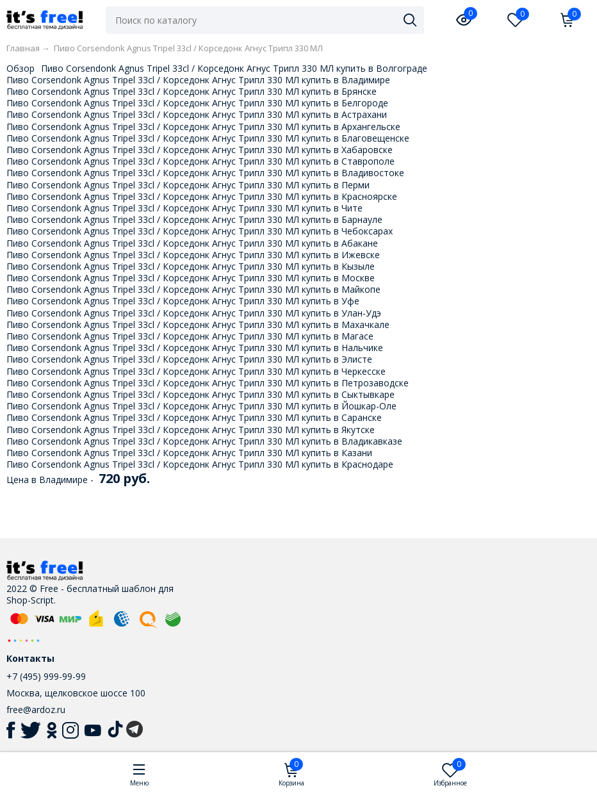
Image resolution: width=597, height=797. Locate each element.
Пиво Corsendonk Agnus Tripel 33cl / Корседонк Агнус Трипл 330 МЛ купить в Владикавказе (204, 441)
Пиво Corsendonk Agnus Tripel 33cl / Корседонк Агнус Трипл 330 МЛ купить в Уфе (182, 301)
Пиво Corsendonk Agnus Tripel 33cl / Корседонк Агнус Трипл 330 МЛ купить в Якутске (190, 429)
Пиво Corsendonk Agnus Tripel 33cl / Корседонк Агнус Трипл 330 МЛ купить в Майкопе (193, 289)
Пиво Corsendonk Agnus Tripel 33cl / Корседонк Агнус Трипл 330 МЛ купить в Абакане (192, 243)
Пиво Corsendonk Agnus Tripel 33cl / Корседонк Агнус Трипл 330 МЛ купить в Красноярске (201, 196)
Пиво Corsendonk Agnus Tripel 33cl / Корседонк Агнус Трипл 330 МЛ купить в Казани (189, 453)
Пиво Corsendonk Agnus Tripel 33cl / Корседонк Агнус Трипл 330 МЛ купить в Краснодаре (199, 464)
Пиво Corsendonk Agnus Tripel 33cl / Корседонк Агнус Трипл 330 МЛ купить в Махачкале (197, 324)
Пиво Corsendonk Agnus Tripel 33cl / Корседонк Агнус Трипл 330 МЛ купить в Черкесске (196, 371)
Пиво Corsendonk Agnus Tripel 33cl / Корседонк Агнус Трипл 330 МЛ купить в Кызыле (190, 266)
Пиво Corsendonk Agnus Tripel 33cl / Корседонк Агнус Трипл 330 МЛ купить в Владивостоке (205, 173)
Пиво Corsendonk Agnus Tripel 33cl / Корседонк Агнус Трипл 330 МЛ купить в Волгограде (234, 68)
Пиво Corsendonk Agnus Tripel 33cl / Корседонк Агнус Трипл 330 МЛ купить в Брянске (191, 91)
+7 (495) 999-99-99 (46, 676)
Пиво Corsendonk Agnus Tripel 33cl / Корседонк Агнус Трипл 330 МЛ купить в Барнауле (194, 219)
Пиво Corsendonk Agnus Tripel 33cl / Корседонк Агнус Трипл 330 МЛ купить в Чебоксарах (199, 231)
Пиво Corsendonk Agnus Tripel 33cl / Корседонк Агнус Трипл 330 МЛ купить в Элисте (189, 359)
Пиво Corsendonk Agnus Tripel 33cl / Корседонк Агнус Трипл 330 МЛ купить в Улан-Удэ (193, 313)
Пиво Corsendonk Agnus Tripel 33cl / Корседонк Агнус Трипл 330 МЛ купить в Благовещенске (207, 138)
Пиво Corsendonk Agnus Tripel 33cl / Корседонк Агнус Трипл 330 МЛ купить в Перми (188, 185)
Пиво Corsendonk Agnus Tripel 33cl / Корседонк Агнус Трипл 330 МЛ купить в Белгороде (197, 103)
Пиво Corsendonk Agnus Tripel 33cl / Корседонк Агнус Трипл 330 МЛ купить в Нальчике (194, 347)
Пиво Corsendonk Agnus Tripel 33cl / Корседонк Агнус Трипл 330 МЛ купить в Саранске (194, 417)
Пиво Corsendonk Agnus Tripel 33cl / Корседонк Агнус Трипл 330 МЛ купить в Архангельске (203, 126)
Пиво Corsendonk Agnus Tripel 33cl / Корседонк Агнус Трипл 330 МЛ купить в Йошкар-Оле (201, 406)
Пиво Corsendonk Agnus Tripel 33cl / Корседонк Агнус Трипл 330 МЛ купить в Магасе (189, 336)
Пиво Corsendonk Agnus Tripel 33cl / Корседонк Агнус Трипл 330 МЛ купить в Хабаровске (199, 150)
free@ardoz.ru (35, 709)
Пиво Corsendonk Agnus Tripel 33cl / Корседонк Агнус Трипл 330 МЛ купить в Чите (184, 208)
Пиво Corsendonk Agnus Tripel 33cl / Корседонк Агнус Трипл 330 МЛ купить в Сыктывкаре (200, 394)
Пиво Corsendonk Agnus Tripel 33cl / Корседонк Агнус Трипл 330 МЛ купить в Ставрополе (200, 161)
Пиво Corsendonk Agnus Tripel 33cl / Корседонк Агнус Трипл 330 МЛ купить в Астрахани (196, 114)
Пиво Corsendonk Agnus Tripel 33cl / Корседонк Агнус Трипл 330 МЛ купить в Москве (190, 278)
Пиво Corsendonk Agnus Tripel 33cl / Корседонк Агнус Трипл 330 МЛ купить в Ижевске (193, 255)
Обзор (20, 68)
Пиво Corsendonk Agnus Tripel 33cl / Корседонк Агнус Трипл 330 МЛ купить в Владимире (198, 80)
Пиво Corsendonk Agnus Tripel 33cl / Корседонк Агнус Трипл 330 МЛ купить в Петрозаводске (207, 383)
